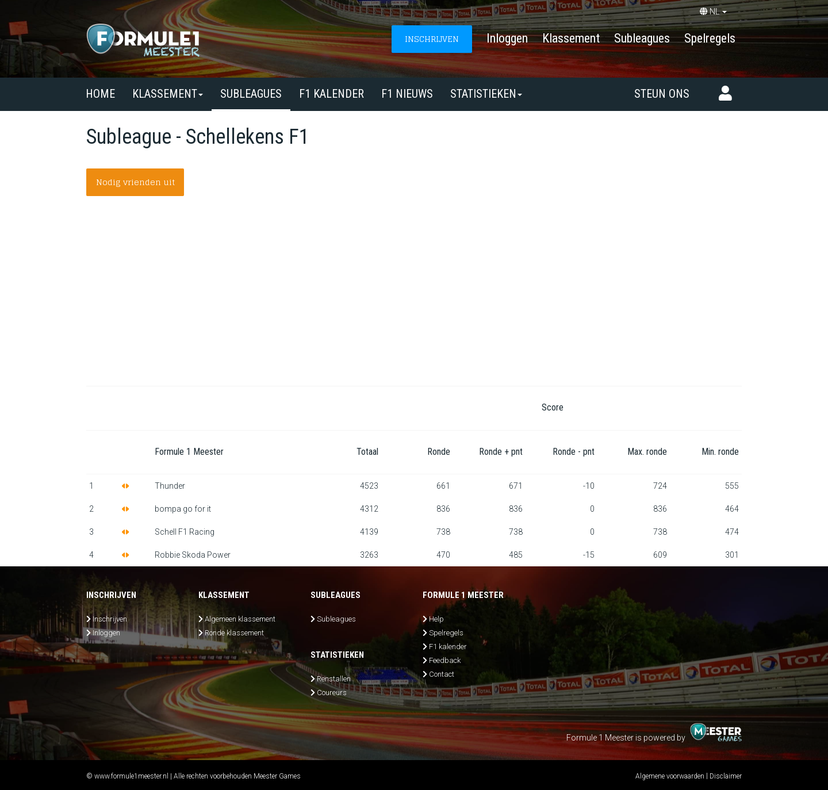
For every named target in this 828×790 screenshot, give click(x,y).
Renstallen (334, 678)
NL (713, 11)
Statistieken (486, 94)
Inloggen (507, 38)
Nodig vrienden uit (135, 182)
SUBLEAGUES (251, 94)
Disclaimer (726, 776)
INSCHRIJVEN (432, 39)
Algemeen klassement (240, 619)
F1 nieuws (407, 94)
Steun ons (661, 94)
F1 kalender (331, 94)
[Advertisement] (414, 299)
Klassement (571, 38)
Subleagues (642, 38)
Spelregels (709, 38)
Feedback (445, 660)
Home (100, 94)
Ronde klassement (234, 632)
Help (436, 619)
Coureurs (332, 692)
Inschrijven (110, 619)
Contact (441, 674)
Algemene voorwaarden (669, 776)
